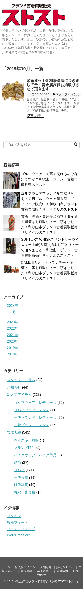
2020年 (12, 341)
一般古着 (21, 477)
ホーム (6, 567)
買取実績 (14, 432)
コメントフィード (21, 529)
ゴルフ (19, 470)
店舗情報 (62, 571)
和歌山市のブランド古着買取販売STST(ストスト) (46, 581)
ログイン (14, 516)
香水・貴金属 (24, 492)
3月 (13, 312)
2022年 (12, 328)
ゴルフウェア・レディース (35, 403)
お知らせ (14, 387)
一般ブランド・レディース (35, 417)
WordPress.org (18, 535)
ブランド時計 (24, 448)
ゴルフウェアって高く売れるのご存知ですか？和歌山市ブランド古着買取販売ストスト (49, 179)
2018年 (12, 354)
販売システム (65, 567)
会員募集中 (44, 571)
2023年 (12, 322)
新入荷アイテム (19, 395)
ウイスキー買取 (26, 440)
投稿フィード (17, 522)
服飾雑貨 (21, 485)
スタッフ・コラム (21, 380)
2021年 (12, 335)
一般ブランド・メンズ (31, 425)
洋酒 (17, 463)
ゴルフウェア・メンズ (31, 410)
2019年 (12, 348)
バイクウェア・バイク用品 (35, 455)
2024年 (12, 306)
